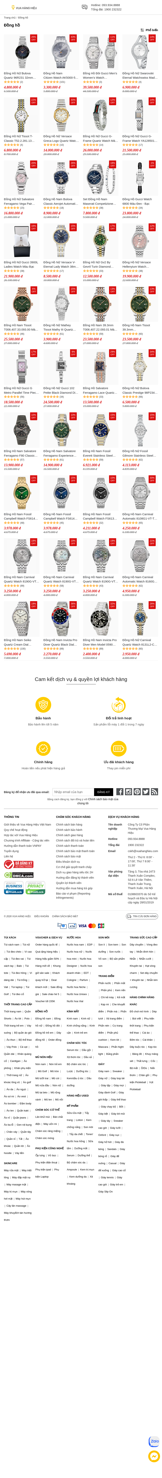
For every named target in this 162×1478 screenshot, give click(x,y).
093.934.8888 (111, 5)
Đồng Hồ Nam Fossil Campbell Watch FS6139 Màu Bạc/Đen (99, 516)
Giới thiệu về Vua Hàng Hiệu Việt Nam (27, 824)
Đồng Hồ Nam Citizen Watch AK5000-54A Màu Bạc (61, 76)
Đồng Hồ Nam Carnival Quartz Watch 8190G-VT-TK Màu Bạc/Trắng (60, 579)
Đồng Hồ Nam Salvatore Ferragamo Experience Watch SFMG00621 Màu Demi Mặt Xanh (60, 453)
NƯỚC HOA (74, 937)
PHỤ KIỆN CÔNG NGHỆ (49, 1148)
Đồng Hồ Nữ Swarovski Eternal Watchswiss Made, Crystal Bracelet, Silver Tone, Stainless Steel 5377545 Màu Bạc (139, 76)
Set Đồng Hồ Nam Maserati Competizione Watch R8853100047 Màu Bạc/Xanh (100, 201)
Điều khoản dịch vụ (68, 861)
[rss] (154, 791)
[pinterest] (137, 791)
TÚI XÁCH (10, 937)
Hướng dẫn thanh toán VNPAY (22, 845)
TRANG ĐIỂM (106, 976)
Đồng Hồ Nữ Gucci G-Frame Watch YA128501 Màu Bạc (138, 139)
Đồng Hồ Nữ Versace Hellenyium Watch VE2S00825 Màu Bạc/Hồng (136, 265)
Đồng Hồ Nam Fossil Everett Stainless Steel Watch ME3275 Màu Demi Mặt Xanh (100, 453)
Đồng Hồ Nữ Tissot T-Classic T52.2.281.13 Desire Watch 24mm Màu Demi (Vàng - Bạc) (20, 139)
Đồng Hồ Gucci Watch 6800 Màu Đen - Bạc (137, 201)
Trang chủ (10, 17)
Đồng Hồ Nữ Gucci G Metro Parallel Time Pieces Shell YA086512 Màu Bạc (21, 390)
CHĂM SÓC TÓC (77, 1042)
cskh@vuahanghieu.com (143, 851)
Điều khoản (41, 916)
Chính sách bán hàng (69, 824)
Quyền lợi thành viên (68, 883)
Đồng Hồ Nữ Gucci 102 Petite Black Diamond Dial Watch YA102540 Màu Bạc (61, 390)
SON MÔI (103, 937)
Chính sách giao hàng (69, 835)
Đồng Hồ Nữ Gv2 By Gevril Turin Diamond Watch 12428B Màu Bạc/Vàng (97, 265)
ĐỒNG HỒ (41, 1011)
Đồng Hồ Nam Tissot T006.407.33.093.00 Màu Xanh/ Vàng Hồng (20, 327)
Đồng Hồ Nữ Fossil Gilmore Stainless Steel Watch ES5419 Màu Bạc (138, 453)
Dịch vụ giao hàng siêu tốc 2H (74, 872)
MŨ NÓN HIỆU (43, 1057)
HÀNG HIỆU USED (78, 1095)
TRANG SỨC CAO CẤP (143, 937)
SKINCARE (10, 1163)
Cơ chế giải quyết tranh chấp (74, 867)
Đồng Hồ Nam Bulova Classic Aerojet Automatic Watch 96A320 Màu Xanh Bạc (60, 201)
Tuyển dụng (11, 851)
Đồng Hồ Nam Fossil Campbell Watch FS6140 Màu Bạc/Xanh (60, 516)
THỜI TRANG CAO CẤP (18, 1004)
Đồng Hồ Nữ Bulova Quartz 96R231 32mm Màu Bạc (18, 76)
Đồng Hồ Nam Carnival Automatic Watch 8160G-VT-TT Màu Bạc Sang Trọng (138, 579)
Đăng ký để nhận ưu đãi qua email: (24, 792)
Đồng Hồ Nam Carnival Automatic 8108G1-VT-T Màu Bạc (138, 516)
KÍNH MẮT (73, 1011)
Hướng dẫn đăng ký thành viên (75, 877)
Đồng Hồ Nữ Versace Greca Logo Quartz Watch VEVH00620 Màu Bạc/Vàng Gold (61, 139)
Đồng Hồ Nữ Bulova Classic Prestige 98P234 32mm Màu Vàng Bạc (138, 390)
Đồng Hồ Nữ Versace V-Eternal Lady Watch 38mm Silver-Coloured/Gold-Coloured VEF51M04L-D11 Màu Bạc (61, 265)
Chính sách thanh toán (70, 845)
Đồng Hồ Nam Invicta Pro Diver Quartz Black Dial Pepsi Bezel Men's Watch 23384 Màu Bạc (60, 642)
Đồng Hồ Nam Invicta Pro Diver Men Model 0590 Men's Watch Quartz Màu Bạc (100, 642)
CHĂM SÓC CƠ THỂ (47, 1109)
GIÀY (101, 1064)
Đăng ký (103, 792)
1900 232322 (113, 9)
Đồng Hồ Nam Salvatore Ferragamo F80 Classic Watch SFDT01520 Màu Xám (20, 453)
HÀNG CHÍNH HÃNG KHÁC (142, 1001)
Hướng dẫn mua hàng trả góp (74, 888)
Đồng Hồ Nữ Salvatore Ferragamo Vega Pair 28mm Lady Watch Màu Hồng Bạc (19, 201)
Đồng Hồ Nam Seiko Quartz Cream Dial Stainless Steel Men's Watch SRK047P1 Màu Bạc (19, 642)
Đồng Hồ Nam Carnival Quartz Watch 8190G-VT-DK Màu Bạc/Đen (99, 579)
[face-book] (119, 791)
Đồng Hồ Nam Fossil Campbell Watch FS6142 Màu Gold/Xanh (20, 516)
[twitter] (145, 791)
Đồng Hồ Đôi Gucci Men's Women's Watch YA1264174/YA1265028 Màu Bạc (100, 76)
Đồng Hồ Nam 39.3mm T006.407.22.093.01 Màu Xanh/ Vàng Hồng (99, 327)
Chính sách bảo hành (69, 829)
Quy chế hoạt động (15, 829)
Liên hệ (8, 856)
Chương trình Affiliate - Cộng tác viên (26, 840)
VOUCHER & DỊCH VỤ (48, 937)
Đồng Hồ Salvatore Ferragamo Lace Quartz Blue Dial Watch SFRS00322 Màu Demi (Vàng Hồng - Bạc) (98, 390)
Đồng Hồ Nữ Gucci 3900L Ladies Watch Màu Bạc (21, 264)
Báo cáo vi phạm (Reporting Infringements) (73, 895)
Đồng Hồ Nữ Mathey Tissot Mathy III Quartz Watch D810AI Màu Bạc (59, 327)
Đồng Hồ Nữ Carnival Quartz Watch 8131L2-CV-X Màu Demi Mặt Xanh (139, 642)
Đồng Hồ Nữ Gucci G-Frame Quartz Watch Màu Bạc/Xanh (100, 139)
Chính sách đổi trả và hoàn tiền (75, 840)
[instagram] (128, 791)
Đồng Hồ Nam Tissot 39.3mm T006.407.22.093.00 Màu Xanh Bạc (139, 327)
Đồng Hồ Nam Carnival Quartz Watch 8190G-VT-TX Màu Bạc (20, 579)
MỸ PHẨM (72, 1105)
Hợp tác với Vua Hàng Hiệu (21, 835)
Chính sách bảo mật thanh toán (75, 851)
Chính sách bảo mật (68, 856)
